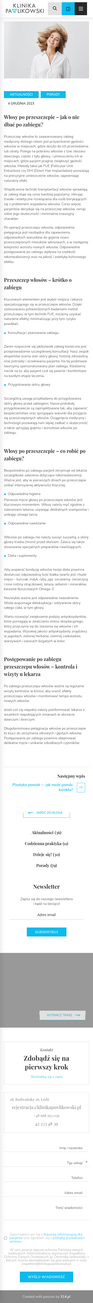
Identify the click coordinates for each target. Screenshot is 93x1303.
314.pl (65, 1296)
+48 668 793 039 (46, 1115)
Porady (46, 866)
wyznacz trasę (59, 1015)
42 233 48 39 (46, 1124)
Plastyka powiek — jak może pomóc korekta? (48, 787)
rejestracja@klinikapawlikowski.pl (46, 1107)
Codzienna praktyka (46, 844)
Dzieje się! (46, 855)
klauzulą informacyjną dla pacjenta (45, 1236)
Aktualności (47, 833)
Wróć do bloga (49, 813)
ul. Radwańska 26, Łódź (29, 1099)
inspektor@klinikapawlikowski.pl (46, 1263)
